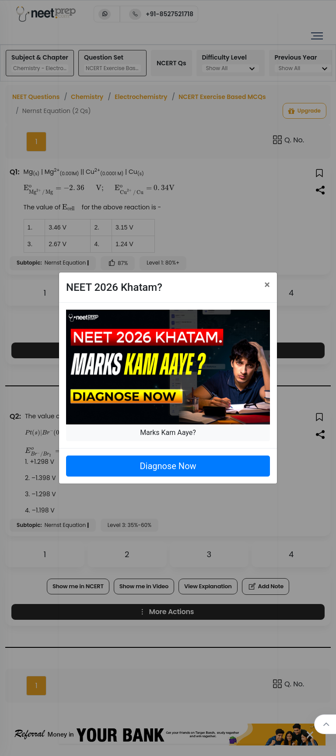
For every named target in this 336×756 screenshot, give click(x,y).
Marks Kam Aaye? (168, 432)
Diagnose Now (168, 466)
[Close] (267, 284)
